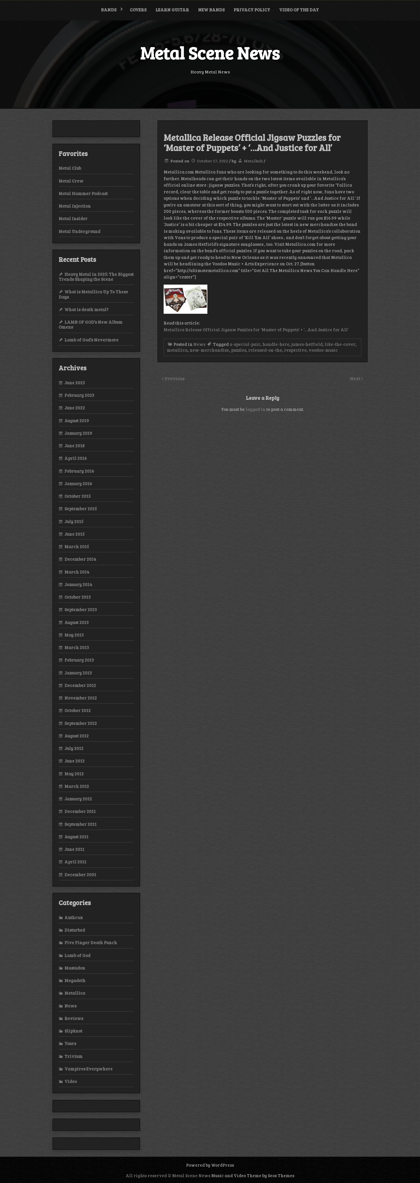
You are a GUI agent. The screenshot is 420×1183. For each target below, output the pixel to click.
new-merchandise (209, 350)
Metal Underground (79, 231)
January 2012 (78, 799)
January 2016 (78, 483)
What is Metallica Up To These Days (93, 294)
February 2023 (79, 395)
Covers (138, 10)
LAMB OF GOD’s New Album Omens (91, 324)
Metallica (74, 993)
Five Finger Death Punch (90, 942)
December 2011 (80, 811)
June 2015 (74, 534)
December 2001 (80, 874)
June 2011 (74, 849)
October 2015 (77, 496)
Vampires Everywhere (88, 1069)
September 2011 (80, 824)
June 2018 (74, 445)
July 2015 (73, 521)
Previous (174, 378)
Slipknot (73, 1031)
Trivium (73, 1056)
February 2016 (79, 471)
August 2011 (76, 837)
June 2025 (74, 382)
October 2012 (77, 710)
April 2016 (75, 458)
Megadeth (74, 980)
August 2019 (76, 420)
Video (70, 1081)
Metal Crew (71, 181)
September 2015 (80, 508)
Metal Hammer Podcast (83, 193)
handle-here (275, 344)
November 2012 (80, 698)
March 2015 (76, 546)
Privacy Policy (252, 10)
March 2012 (76, 786)
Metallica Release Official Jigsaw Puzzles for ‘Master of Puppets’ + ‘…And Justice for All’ (256, 329)
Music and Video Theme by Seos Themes (252, 1175)
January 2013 (78, 673)
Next (355, 378)
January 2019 (78, 433)
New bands (211, 10)
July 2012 (73, 748)
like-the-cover (340, 344)
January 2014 (78, 584)
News (199, 344)
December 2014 (80, 559)
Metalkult (253, 161)
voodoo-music (323, 350)
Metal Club (70, 168)
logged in (255, 409)
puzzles (238, 350)
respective (295, 350)
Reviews (73, 1018)
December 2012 (80, 685)
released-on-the (265, 350)
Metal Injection (75, 206)
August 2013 (76, 622)
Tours (70, 1043)
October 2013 (77, 597)
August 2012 (76, 736)
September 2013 (80, 609)
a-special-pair (245, 344)
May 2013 (74, 635)
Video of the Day (299, 10)
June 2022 (74, 408)
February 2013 (79, 660)
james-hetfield (307, 344)
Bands (108, 10)
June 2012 (74, 761)
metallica (177, 350)
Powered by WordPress (210, 1165)
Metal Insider (73, 218)
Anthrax (73, 917)
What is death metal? (86, 309)
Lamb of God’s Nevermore (91, 340)
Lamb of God (77, 955)
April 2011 (75, 862)
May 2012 (74, 774)
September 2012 (80, 723)
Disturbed (74, 930)
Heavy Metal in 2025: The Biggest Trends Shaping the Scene (96, 276)
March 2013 (76, 647)
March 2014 (76, 572)
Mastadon (74, 968)
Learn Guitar (172, 10)
